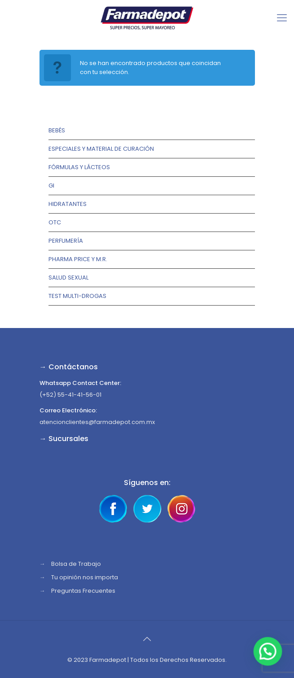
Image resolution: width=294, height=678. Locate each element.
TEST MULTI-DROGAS (77, 296)
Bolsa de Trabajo (76, 564)
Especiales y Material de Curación (101, 148)
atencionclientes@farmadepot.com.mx (97, 422)
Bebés (56, 130)
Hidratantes (67, 204)
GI (51, 185)
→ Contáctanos (68, 367)
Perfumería (65, 240)
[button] (268, 652)
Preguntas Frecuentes (83, 590)
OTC (54, 222)
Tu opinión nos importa (84, 577)
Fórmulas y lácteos (79, 167)
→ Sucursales (63, 438)
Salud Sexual (68, 277)
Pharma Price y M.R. (77, 259)
